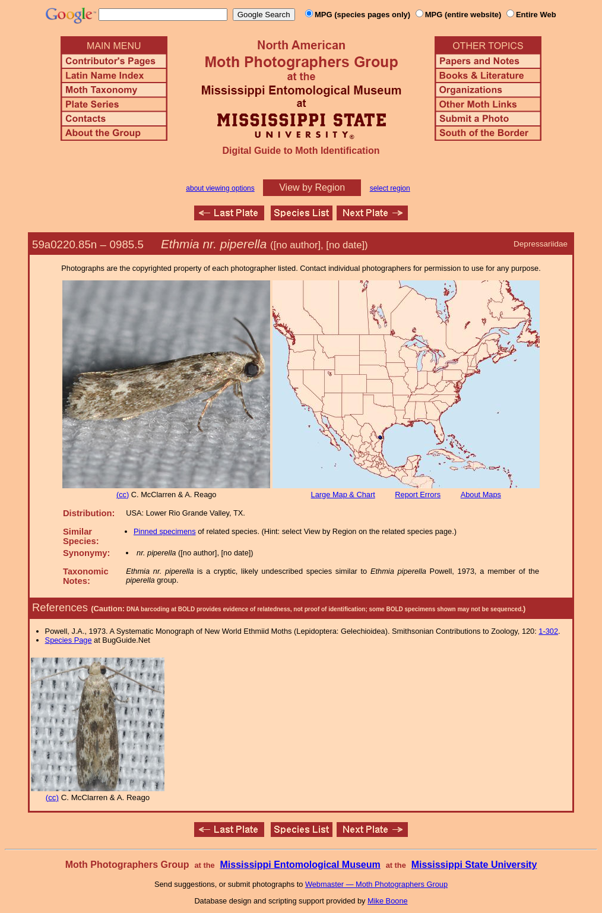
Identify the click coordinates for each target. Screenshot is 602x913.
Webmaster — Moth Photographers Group (376, 884)
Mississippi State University (474, 865)
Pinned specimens (165, 531)
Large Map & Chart (343, 494)
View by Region (312, 187)
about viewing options (220, 188)
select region (390, 188)
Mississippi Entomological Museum (300, 865)
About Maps (481, 494)
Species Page (68, 640)
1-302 (548, 631)
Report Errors (418, 494)
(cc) (122, 494)
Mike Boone (387, 900)
